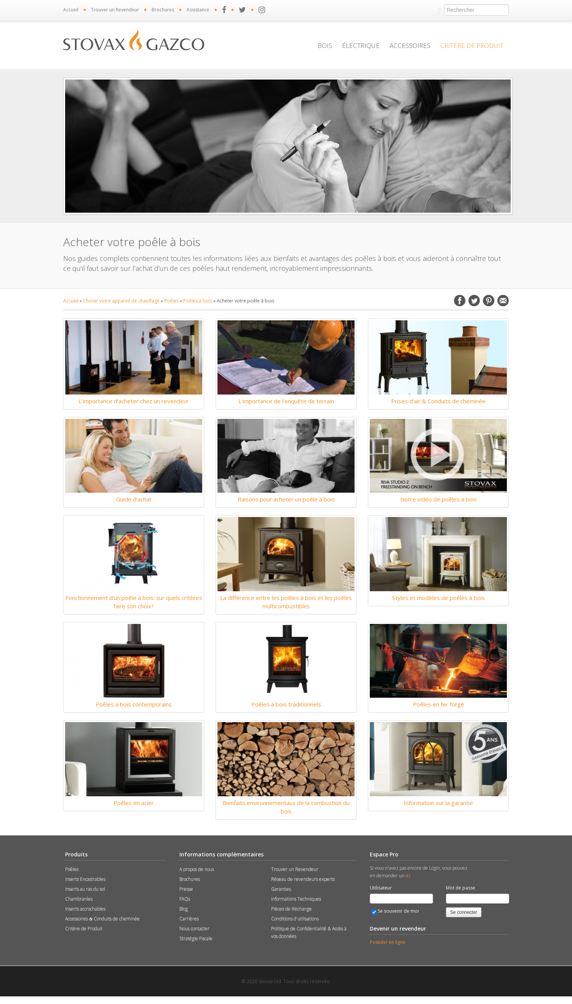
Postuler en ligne (388, 942)
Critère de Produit (471, 45)
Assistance (198, 9)
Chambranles (79, 899)
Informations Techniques (296, 899)
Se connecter (463, 912)
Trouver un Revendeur (115, 9)
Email (503, 300)
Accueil (70, 9)
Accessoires (410, 45)
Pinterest (488, 300)
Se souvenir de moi (395, 911)
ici (408, 875)
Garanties (281, 889)
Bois (325, 45)
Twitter (474, 300)
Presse (186, 889)
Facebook (459, 300)
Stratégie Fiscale (196, 938)
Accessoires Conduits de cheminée (102, 918)
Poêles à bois (197, 301)
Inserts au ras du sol (85, 889)
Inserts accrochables (85, 908)
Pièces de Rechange (291, 908)
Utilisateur (381, 888)
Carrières (189, 918)
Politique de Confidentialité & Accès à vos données (309, 932)
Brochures (163, 9)
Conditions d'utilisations (295, 918)
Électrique (361, 45)
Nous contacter (194, 928)
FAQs (184, 899)
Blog (183, 908)
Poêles (171, 301)
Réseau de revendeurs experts (303, 879)
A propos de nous (196, 869)
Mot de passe (460, 888)
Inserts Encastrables (85, 879)
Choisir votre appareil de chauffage (121, 301)
